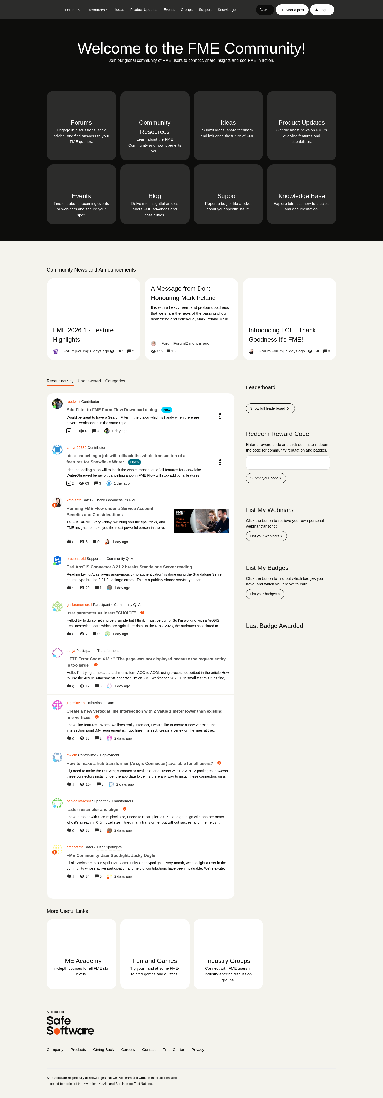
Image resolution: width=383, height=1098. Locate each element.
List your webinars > (266, 536)
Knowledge (227, 9)
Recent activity (60, 381)
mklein (72, 755)
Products (78, 1049)
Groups (187, 9)
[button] (265, 10)
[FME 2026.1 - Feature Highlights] (94, 319)
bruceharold (76, 558)
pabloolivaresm (79, 801)
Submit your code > (266, 478)
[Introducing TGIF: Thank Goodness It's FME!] (289, 319)
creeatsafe (75, 847)
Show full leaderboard (270, 408)
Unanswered (89, 381)
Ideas (119, 9)
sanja (71, 651)
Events (169, 9)
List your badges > (265, 594)
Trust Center (173, 1049)
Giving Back (103, 1049)
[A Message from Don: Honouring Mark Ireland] (191, 319)
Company (55, 1049)
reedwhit (73, 402)
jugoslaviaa (76, 703)
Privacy (198, 1049)
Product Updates (143, 9)
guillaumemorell (79, 605)
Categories (115, 381)
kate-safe (74, 500)
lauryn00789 (77, 448)
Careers (128, 1049)
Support (205, 9)
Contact (149, 1049)
